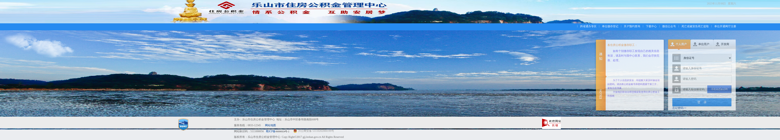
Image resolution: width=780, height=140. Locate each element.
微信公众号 (669, 26)
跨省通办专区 (588, 26)
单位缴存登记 (610, 26)
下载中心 (651, 26)
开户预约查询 (632, 26)
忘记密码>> (679, 108)
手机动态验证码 (719, 89)
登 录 (702, 102)
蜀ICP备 (278, 131)
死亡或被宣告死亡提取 (695, 26)
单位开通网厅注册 (725, 26)
